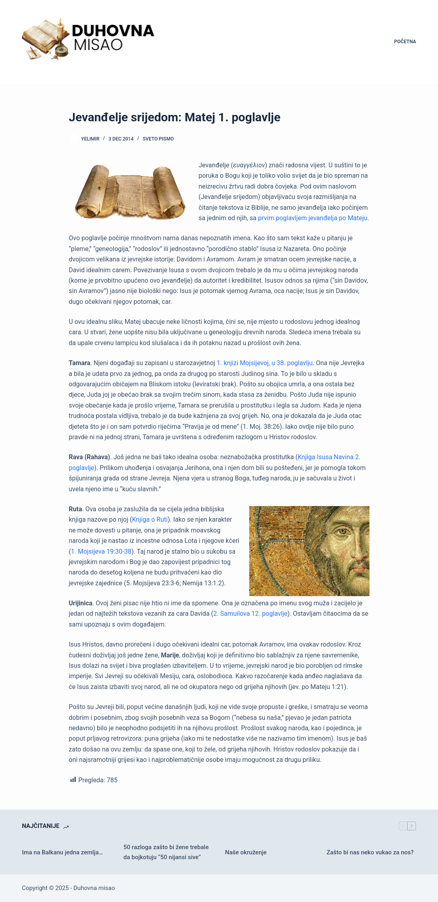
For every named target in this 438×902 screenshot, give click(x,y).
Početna (405, 41)
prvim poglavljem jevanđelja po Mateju (312, 218)
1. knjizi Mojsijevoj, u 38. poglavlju (265, 363)
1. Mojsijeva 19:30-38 (101, 551)
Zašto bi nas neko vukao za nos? (370, 852)
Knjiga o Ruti (150, 519)
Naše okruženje (246, 852)
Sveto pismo (158, 139)
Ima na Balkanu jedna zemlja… (62, 852)
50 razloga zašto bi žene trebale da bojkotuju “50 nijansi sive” (166, 852)
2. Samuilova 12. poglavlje (250, 613)
